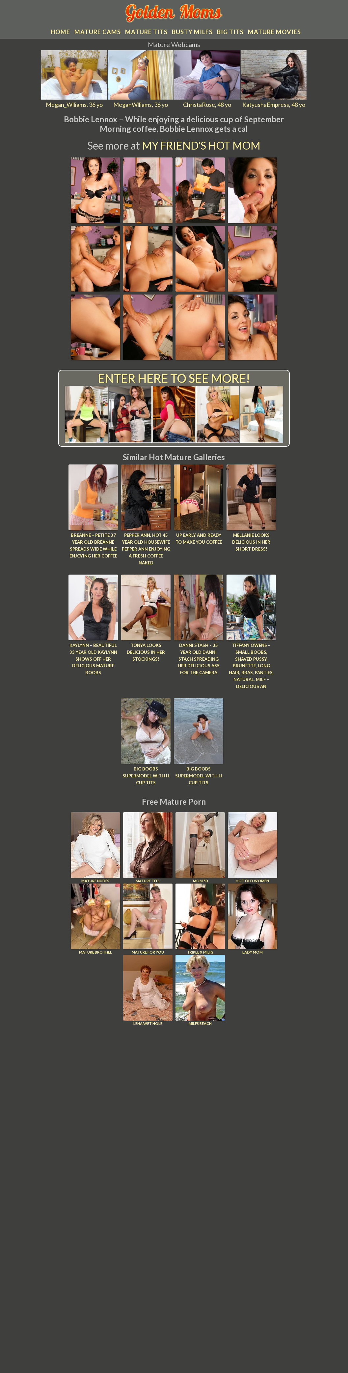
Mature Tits (148, 846)
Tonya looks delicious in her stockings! (146, 651)
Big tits (230, 31)
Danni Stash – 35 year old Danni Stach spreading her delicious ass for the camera (199, 658)
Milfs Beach (200, 989)
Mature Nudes (95, 846)
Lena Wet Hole (148, 989)
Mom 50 (200, 846)
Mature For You (148, 917)
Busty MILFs (192, 31)
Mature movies (274, 31)
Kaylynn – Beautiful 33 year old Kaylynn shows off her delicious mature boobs (93, 658)
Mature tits (146, 31)
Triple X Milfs (200, 917)
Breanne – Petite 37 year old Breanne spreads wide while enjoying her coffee (93, 544)
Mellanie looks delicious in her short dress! (251, 541)
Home (60, 31)
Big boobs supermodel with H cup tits (145, 774)
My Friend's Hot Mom (201, 144)
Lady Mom (252, 917)
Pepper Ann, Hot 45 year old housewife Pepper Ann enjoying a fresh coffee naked (146, 548)
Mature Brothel (95, 917)
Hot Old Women (252, 846)
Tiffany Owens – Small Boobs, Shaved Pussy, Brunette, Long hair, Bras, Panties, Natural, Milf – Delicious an (251, 665)
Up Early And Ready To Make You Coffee (198, 538)
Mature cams (97, 31)
